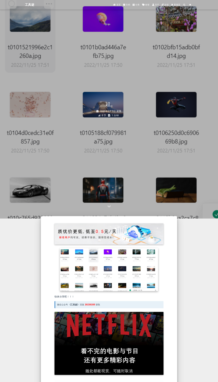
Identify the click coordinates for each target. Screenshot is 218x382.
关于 (155, 5)
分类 (136, 5)
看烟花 (175, 5)
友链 (165, 5)
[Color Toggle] (190, 5)
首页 (117, 5)
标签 (146, 5)
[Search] (184, 5)
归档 (126, 5)
